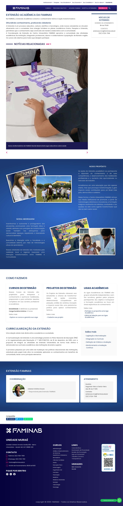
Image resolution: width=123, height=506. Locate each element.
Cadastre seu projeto (55, 317)
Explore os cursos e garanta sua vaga (24, 317)
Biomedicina (56, 457)
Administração (57, 448)
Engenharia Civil (57, 470)
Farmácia (55, 472)
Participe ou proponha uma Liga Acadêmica (96, 312)
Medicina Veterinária (59, 480)
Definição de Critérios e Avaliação (98, 342)
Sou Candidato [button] (88, 2)
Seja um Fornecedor (78, 454)
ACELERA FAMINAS (74, 8)
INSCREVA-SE (103, 8)
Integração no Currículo (95, 339)
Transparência (76, 459)
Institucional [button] (47, 2)
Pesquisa (56, 2)
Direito (55, 462)
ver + (48, 44)
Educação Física (57, 465)
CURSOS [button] (48, 8)
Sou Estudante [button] (66, 2)
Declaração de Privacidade (80, 450)
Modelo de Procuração (79, 452)
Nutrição (55, 482)
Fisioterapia (56, 475)
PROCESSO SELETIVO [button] (60, 8)
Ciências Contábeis (58, 460)
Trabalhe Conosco (78, 456)
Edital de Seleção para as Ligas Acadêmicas (96, 316)
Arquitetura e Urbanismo (60, 455)
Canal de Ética (76, 448)
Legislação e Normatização (96, 336)
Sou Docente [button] (77, 2)
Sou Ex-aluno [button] (99, 2)
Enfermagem (57, 467)
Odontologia (56, 484)
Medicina (55, 477)
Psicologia (56, 487)
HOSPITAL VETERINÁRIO (89, 8)
